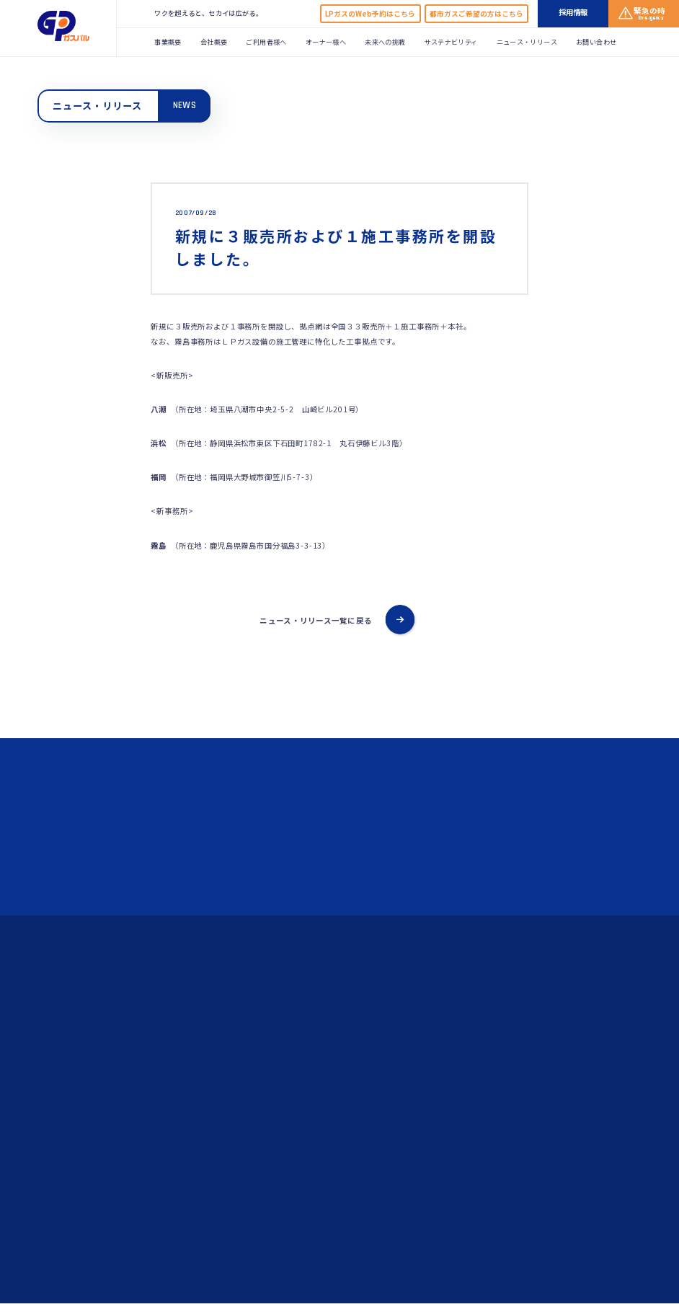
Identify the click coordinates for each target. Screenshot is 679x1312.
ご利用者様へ (266, 42)
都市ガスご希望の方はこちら (476, 14)
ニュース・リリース (527, 42)
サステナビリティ (451, 42)
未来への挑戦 (385, 42)
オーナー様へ (326, 42)
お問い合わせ (596, 42)
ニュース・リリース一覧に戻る (315, 620)
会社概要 (213, 42)
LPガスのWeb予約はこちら (370, 14)
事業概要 (167, 42)
